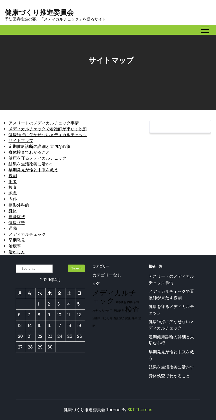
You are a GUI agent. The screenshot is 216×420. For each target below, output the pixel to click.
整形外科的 (19, 205)
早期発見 (17, 240)
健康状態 (17, 222)
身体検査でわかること (29, 152)
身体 (13, 211)
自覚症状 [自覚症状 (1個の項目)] (118, 318)
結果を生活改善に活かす (31, 164)
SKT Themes (139, 410)
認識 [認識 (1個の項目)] (128, 318)
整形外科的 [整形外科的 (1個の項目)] (105, 311)
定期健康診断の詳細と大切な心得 (40, 146)
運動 (13, 228)
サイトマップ (21, 140)
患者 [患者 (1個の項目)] (95, 311)
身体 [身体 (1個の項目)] (134, 318)
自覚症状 (17, 217)
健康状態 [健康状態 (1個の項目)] (121, 302)
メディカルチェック (27, 234)
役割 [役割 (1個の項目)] (136, 302)
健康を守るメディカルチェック (37, 158)
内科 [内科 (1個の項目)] (130, 302)
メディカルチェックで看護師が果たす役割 (48, 129)
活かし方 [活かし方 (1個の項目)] (107, 318)
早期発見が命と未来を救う (33, 170)
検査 (13, 187)
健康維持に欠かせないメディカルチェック (48, 135)
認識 (13, 193)
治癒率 (15, 246)
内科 (13, 199)
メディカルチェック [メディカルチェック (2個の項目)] (114, 297)
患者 (13, 181)
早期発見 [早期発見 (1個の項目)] (118, 311)
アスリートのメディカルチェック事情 (44, 123)
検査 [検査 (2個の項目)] (132, 309)
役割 (13, 176)
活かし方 (17, 252)
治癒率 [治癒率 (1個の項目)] (96, 318)
